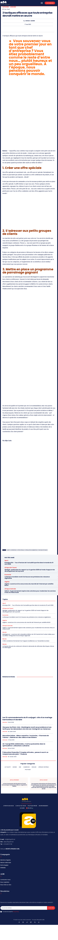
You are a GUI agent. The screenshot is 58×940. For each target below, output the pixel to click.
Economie (8, 589)
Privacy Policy (16, 926)
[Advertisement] (29, 133)
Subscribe (51, 923)
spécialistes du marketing (31, 565)
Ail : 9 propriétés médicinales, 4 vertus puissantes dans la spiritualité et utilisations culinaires (23, 760)
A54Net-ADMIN (30, 21)
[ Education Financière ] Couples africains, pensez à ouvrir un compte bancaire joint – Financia (25, 768)
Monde (4, 647)
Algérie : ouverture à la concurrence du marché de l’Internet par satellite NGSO (29, 599)
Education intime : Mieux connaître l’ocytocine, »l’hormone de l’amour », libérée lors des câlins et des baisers (25, 752)
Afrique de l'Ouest (11, 582)
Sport (6, 575)
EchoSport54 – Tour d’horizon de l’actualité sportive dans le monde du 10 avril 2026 (29, 578)
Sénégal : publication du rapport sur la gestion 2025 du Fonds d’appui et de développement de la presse (30, 585)
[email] (23, 923)
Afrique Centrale (10, 604)
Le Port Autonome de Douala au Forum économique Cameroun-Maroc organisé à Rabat (14, 800)
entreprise (13, 565)
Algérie (7, 597)
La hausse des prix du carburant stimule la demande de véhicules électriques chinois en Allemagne (28, 662)
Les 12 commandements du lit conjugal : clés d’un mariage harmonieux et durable (27, 734)
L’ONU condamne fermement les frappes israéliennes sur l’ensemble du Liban (25, 656)
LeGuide (13, 7)
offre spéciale (21, 565)
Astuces (5, 7)
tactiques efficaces (42, 565)
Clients (8, 565)
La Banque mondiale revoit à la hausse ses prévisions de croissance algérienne (27, 592)
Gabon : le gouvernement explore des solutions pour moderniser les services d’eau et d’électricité (30, 606)
